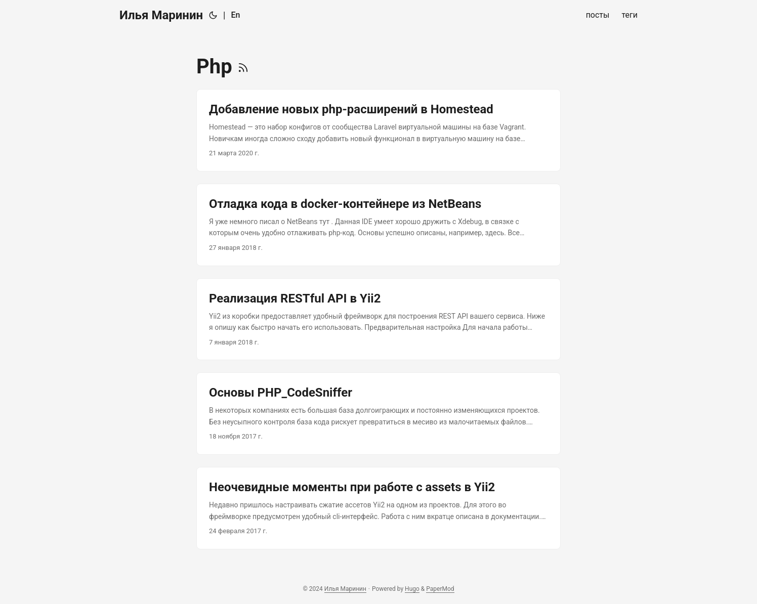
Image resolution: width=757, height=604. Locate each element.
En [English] (235, 15)
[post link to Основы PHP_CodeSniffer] (378, 413)
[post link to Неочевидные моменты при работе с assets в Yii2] (378, 508)
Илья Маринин (161, 15)
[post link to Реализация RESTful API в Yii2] (378, 319)
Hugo (412, 588)
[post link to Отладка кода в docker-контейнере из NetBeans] (378, 225)
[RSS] (243, 66)
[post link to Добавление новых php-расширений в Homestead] (378, 130)
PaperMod (440, 588)
